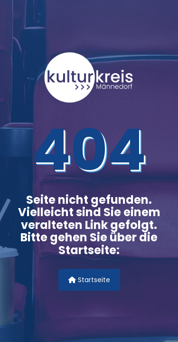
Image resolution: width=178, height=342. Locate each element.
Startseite (89, 280)
